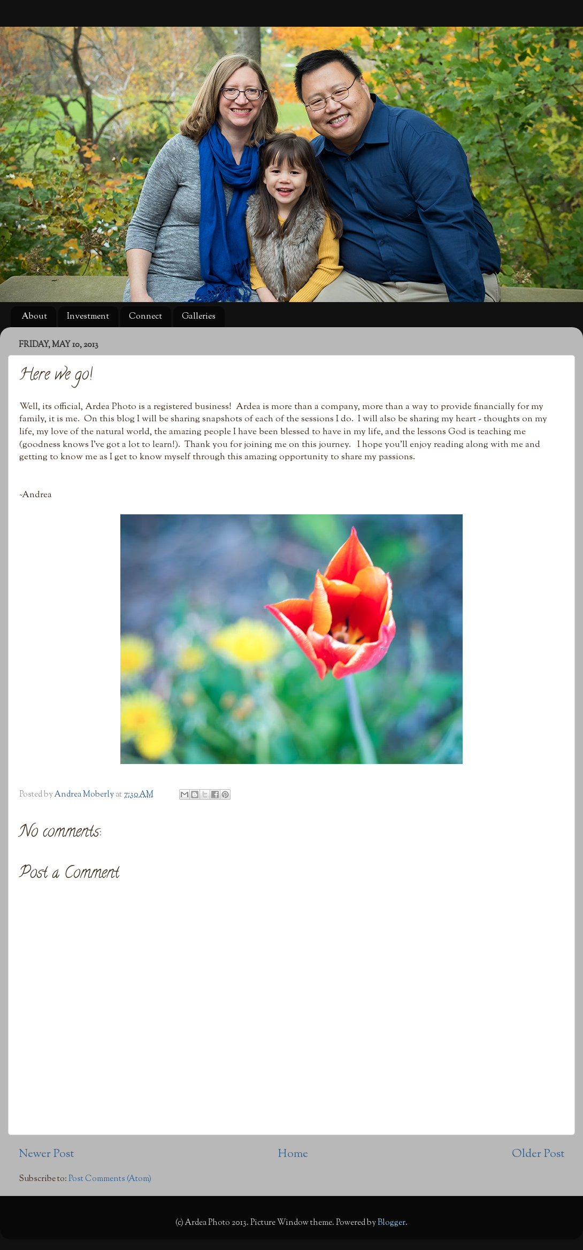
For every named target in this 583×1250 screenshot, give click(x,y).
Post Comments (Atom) (109, 1179)
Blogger (391, 1223)
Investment (88, 317)
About (34, 317)
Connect (145, 317)
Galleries (199, 317)
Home (293, 1154)
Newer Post (46, 1154)
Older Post (538, 1154)
